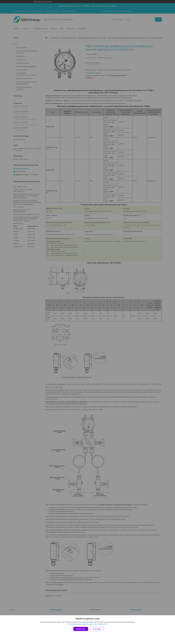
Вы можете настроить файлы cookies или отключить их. (86, 624)
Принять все (80, 629)
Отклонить (97, 629)
